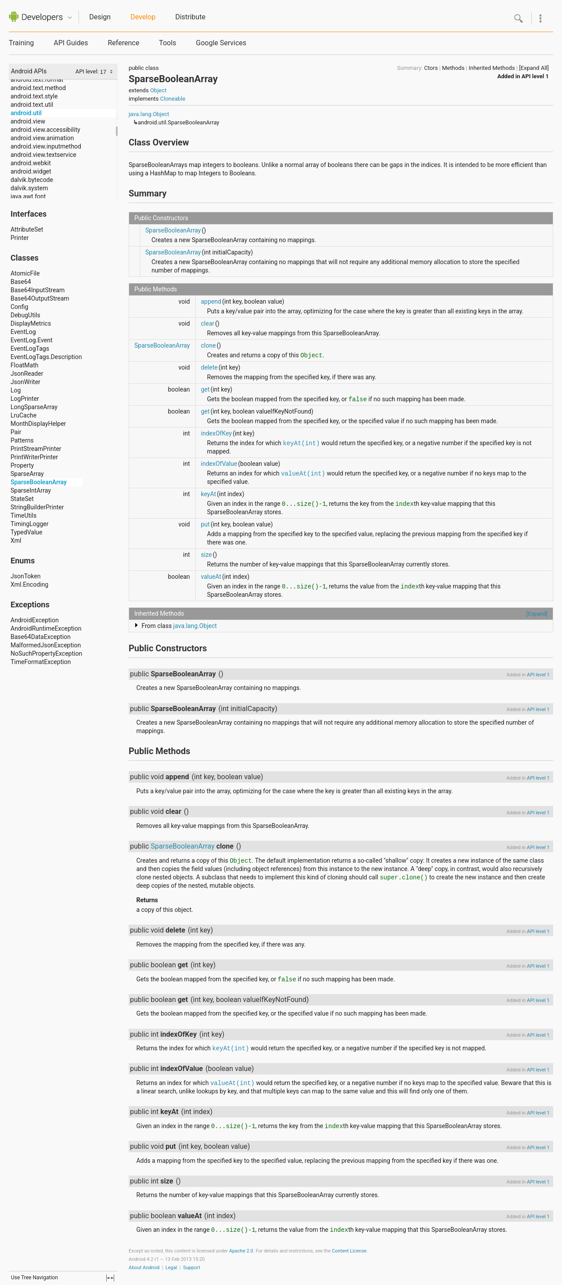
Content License (349, 1251)
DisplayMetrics (31, 323)
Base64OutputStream (40, 298)
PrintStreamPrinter (36, 448)
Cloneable (173, 98)
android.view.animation (42, 138)
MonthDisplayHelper (38, 423)
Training (21, 43)
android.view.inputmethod (46, 146)
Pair (16, 432)
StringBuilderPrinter (37, 507)
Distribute (190, 17)
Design (100, 17)
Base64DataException (41, 636)
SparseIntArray (31, 490)
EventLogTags (30, 348)
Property (22, 465)
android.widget (31, 171)
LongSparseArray (34, 406)
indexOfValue (219, 463)
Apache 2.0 (241, 1251)
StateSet (22, 498)
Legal (171, 1267)
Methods (453, 68)
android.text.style (34, 96)
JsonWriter (25, 381)
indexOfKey (216, 433)
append (211, 301)
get (205, 389)
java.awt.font (28, 196)
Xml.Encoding (29, 584)
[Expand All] (534, 68)
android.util (26, 112)
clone (208, 345)
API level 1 (535, 76)
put (205, 524)
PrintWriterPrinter (34, 457)
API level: (88, 71)
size (206, 554)
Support (191, 1267)
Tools (167, 43)
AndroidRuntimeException (46, 628)
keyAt (208, 493)
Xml (16, 540)
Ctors (431, 68)
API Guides (71, 43)
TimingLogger (29, 523)
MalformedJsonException (46, 645)
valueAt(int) (303, 473)
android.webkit (31, 163)
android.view (28, 121)
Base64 (21, 281)
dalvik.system (29, 188)
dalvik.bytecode (32, 179)
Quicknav (70, 18)
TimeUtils (23, 515)
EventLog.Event (32, 340)
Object (158, 90)
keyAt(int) (301, 443)
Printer (20, 237)
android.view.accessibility (45, 129)
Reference (123, 43)
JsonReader (27, 373)
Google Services (221, 43)
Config (19, 306)
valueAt (211, 576)
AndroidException (35, 620)
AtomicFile (25, 273)
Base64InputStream (38, 290)
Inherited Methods (491, 68)
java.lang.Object (149, 114)
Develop (142, 17)
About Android (144, 1267)
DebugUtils (25, 315)
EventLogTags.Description (46, 356)
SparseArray (27, 473)
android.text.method (38, 87)
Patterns (22, 440)
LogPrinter (25, 398)
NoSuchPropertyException (46, 653)
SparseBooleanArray (39, 482)
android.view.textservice (43, 154)
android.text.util (32, 104)
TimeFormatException (41, 661)
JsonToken (25, 576)
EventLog (23, 331)
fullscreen (110, 1278)
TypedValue (26, 532)
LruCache (23, 415)
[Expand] (537, 613)
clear (208, 323)
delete (209, 367)
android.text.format (37, 79)
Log (16, 390)
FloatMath (24, 365)
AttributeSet (27, 229)
